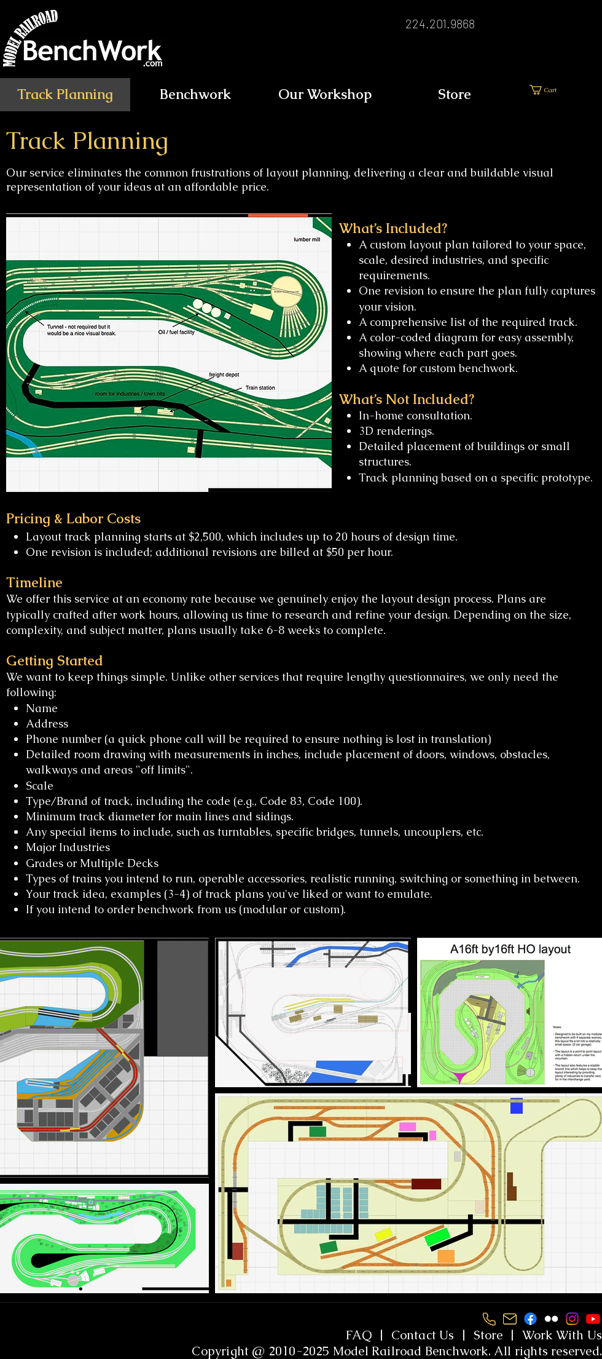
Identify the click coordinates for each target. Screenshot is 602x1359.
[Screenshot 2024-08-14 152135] (509, 1318)
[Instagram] (572, 1318)
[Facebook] (530, 1318)
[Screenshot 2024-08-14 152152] (488, 1318)
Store (488, 1335)
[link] (565, 90)
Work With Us (562, 1335)
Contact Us (423, 1335)
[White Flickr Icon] (551, 1318)
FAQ (359, 1335)
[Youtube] (593, 1318)
